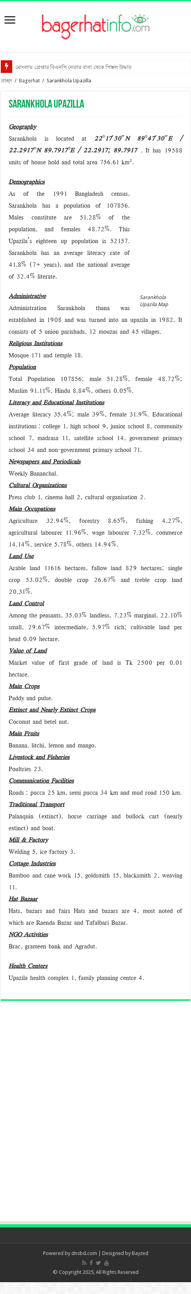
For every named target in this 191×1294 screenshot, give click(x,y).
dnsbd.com (84, 1253)
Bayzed (140, 1253)
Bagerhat (29, 81)
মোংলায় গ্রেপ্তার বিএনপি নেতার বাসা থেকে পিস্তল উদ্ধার (73, 67)
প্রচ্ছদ (6, 81)
